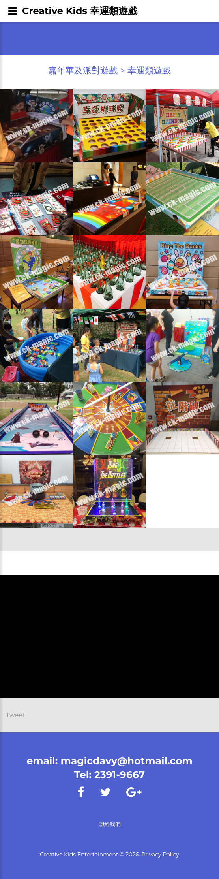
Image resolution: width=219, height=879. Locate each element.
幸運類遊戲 (149, 70)
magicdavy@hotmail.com (127, 761)
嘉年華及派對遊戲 (83, 70)
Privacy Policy (160, 854)
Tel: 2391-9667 (109, 775)
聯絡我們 (110, 824)
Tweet (15, 715)
